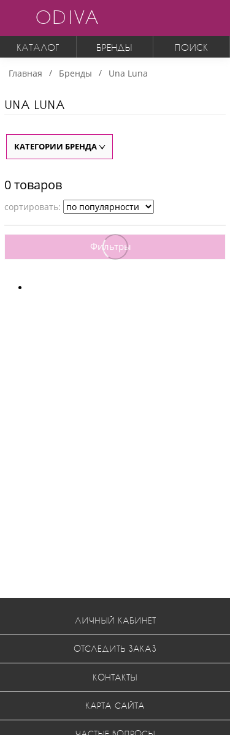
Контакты (115, 677)
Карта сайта (115, 705)
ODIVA (67, 17)
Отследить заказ (115, 648)
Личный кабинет (115, 620)
